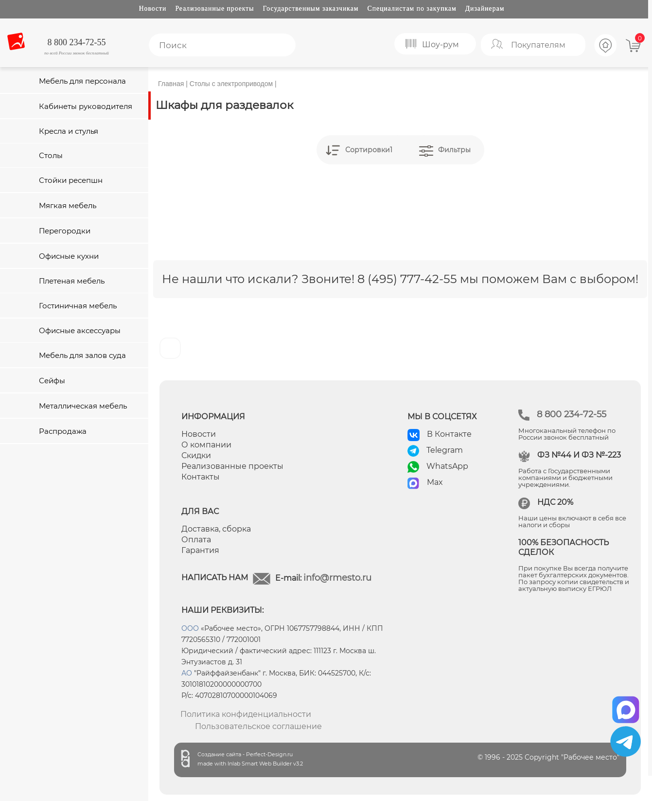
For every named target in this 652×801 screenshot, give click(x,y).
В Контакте (449, 434)
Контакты (200, 476)
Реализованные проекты (214, 8)
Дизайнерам (485, 8)
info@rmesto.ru (337, 577)
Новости (153, 8)
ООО (190, 628)
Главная (171, 84)
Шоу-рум (440, 44)
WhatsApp (447, 466)
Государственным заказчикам (311, 8)
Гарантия (200, 550)
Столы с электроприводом (231, 84)
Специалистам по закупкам (412, 8)
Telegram (444, 450)
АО (186, 673)
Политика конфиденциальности (245, 714)
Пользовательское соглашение (258, 726)
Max (435, 482)
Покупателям (538, 45)
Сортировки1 (368, 149)
